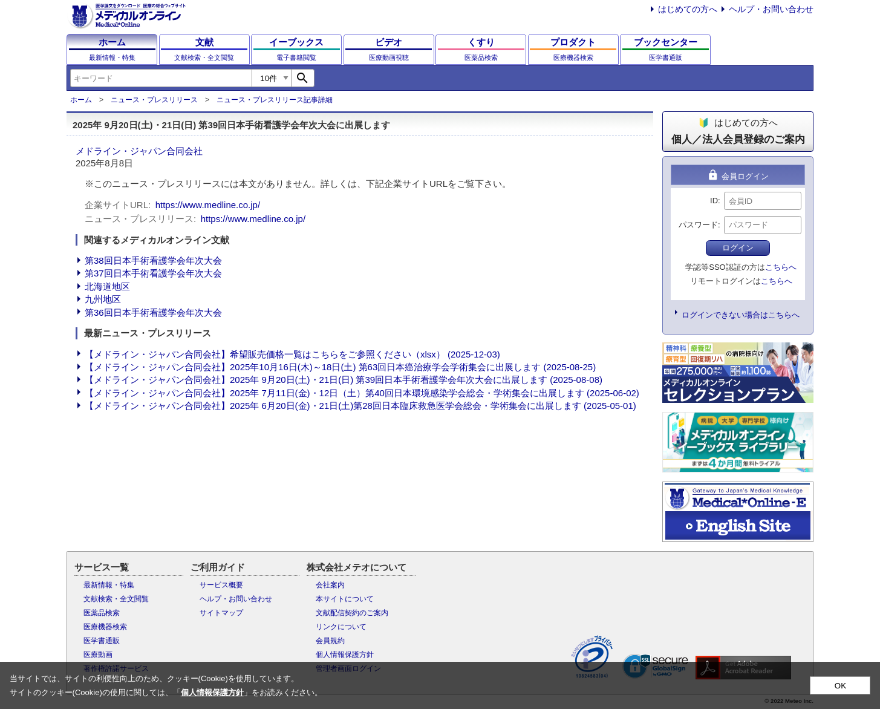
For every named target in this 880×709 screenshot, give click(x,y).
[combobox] (161, 78)
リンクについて (341, 626)
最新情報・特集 (108, 585)
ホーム (81, 100)
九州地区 (103, 299)
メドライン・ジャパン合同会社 (139, 151)
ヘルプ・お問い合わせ (771, 9)
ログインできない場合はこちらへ (741, 314)
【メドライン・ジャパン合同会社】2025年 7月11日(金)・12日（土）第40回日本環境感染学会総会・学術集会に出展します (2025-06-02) (362, 393)
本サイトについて (345, 599)
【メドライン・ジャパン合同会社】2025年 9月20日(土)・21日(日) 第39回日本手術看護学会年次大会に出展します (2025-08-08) (343, 379)
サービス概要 (221, 585)
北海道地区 (107, 286)
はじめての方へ (687, 9)
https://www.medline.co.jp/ (207, 205)
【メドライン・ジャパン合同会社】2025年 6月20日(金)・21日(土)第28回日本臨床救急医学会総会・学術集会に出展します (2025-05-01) (360, 405)
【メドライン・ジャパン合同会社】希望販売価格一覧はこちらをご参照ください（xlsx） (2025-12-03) (292, 354)
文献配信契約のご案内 (352, 613)
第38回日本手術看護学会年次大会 (153, 260)
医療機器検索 (105, 626)
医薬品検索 (101, 613)
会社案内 (330, 585)
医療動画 (97, 654)
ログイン (738, 247)
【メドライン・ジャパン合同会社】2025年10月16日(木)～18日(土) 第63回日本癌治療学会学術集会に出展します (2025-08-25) (340, 367)
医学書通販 (101, 640)
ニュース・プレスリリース (154, 100)
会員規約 (330, 640)
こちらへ (781, 267)
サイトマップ (221, 613)
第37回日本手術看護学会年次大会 (153, 273)
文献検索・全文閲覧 (116, 599)
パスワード (698, 224)
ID (714, 200)
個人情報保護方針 (345, 654)
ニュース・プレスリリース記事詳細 (275, 100)
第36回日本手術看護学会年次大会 (153, 312)
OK (840, 685)
